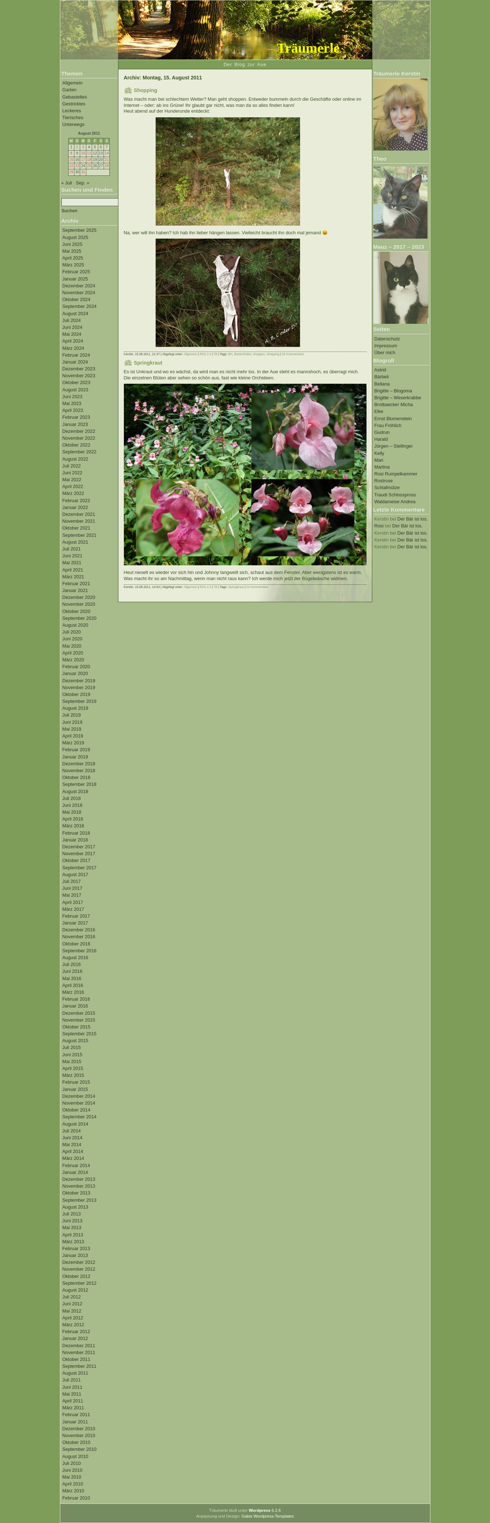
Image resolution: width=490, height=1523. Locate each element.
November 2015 (78, 1020)
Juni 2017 (72, 888)
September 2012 (79, 1283)
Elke (378, 411)
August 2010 (75, 1456)
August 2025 (75, 237)
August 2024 (75, 313)
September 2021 (79, 535)
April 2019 (72, 736)
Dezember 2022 (78, 431)
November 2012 (78, 1269)
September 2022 (79, 451)
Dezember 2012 (78, 1262)
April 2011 (72, 1401)
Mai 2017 (72, 895)
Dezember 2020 (78, 597)
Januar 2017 (75, 923)
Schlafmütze (387, 487)
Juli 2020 (71, 632)
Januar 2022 (75, 507)
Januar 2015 (75, 1089)
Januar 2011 (75, 1421)
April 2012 (72, 1317)
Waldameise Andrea (395, 501)
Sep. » (82, 183)
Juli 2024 (71, 320)
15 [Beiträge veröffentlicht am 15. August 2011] (71, 160)
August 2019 (75, 708)
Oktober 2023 (76, 382)
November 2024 (78, 292)
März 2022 (73, 493)
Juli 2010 (71, 1463)
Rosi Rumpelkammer (395, 474)
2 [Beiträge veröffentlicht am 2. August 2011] (77, 147)
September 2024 (79, 306)
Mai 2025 (72, 251)
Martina (382, 467)
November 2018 (78, 770)
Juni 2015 (72, 1054)
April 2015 (72, 1068)
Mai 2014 (72, 1144)
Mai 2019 (72, 729)
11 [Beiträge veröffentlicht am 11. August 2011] (89, 153)
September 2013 (79, 1200)
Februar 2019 (76, 749)
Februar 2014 (76, 1165)
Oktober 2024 (76, 299)
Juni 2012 (72, 1303)
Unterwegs (73, 124)
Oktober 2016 (76, 944)
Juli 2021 (71, 549)
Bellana (382, 384)
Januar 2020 (75, 673)
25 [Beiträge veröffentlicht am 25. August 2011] (89, 166)
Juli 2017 (71, 881)
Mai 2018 (72, 812)
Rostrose (383, 480)
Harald (381, 439)
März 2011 (73, 1407)
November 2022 (78, 438)
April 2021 (72, 570)
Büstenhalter (242, 354)
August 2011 (75, 1373)
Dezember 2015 (78, 1013)
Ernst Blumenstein (393, 418)
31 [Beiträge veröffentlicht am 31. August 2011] (83, 172)
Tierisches (72, 117)
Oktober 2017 (76, 860)
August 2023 (75, 389)
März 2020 (73, 659)
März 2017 (73, 909)
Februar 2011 (76, 1414)
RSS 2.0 (205, 354)
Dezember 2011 (78, 1345)
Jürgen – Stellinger (393, 446)
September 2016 (79, 950)
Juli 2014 (71, 1130)
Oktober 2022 (76, 445)
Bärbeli (381, 376)
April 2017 (72, 902)
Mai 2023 (72, 403)
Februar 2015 (76, 1082)
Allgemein (72, 83)
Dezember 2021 (78, 514)
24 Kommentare (257, 587)
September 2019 (79, 701)
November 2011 (78, 1352)
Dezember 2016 (78, 929)
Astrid (380, 370)
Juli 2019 (71, 715)
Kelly (379, 453)
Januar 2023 (75, 424)
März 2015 (73, 1075)
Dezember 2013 (78, 1179)
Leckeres (71, 110)
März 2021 (73, 576)
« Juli (66, 183)
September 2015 (79, 1033)
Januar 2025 (75, 279)
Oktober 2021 (76, 528)
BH (230, 354)
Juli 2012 (71, 1297)
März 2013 (73, 1241)
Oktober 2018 (76, 777)
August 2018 (75, 791)
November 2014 (78, 1103)
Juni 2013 (72, 1220)
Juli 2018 (71, 798)
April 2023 (72, 410)
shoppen (259, 354)
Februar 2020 (76, 666)
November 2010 (78, 1435)
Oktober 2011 (76, 1359)
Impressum (385, 345)
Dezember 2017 (78, 846)
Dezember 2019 (78, 680)
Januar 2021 (75, 590)
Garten (69, 89)
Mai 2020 (72, 646)
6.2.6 (265, 1510)
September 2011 (79, 1366)
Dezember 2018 (78, 763)
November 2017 (78, 853)
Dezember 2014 (78, 1096)
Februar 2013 (76, 1248)
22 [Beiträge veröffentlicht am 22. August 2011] (71, 166)
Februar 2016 (76, 999)
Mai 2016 (72, 978)
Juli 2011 (71, 1380)
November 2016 (78, 936)
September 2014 (79, 1116)
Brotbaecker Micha (393, 404)
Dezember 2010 (78, 1428)
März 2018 (73, 825)
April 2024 (72, 341)
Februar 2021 (76, 583)
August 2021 (75, 542)
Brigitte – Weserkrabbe (397, 397)
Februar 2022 (76, 500)
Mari (378, 460)
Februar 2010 (76, 1498)
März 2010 (73, 1490)
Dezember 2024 (78, 285)
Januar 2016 (75, 1006)
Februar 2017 (76, 916)
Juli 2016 (71, 964)
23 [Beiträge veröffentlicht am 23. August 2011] (77, 166)
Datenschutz (387, 338)
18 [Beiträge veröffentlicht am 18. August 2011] (89, 160)
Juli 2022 (71, 466)
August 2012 (75, 1290)
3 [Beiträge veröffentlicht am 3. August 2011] (83, 147)
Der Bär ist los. (413, 519)
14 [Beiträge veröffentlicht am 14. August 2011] (107, 153)
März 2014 (73, 1158)
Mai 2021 (72, 562)
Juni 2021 (72, 555)
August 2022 (75, 459)
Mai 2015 (72, 1061)
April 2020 (72, 653)
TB (215, 354)
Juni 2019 (72, 722)
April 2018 (72, 819)
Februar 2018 (76, 833)
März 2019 (73, 742)
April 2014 (72, 1151)
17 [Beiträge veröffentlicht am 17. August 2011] (83, 160)
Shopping (145, 90)
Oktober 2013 (76, 1193)
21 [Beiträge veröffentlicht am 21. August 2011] (107, 160)
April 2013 (72, 1234)
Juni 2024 (72, 327)
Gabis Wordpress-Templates (268, 1516)
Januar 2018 (75, 840)
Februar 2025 (76, 271)
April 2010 (72, 1484)
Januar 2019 (75, 757)
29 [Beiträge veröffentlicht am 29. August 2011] (71, 172)
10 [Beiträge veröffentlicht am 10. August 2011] (83, 153)
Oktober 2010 (76, 1442)
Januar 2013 (75, 1255)
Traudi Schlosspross (395, 494)
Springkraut (148, 363)
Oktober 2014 (76, 1110)
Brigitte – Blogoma (393, 390)
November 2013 (78, 1186)
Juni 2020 (72, 638)
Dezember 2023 (78, 368)
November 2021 (78, 521)
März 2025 (73, 264)
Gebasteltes (74, 97)
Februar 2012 (76, 1331)
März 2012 (73, 1324)
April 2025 (72, 258)
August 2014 (75, 1124)
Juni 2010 (72, 1470)
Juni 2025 (72, 244)
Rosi (379, 525)
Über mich (384, 352)
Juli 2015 (71, 1047)
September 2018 (79, 784)
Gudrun (382, 432)
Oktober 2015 (76, 1027)
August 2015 (75, 1040)
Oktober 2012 (76, 1276)
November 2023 (78, 375)
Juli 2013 (71, 1214)
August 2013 (75, 1207)
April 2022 (72, 486)
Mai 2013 (72, 1227)
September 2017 (79, 867)
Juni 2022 (72, 472)
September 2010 (79, 1449)
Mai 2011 (72, 1394)
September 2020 (79, 618)
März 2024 (73, 348)
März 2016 (73, 992)
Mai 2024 (72, 334)
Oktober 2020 (76, 611)
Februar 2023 (76, 417)
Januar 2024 (75, 362)
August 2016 (75, 957)
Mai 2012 (72, 1311)
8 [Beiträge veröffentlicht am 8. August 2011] (71, 153)
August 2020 (75, 625)
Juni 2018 (72, 805)
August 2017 (75, 874)
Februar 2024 (76, 355)
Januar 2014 (75, 1172)
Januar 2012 (75, 1338)
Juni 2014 (72, 1137)
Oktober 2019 (76, 694)
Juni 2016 (72, 971)
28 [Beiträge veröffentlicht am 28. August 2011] (107, 166)
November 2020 (78, 604)
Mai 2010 (72, 1477)
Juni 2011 (72, 1387)
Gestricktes (74, 103)
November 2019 (78, 687)
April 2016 (72, 985)
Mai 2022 (72, 479)
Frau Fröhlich (388, 425)
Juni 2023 (72, 396)
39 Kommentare (293, 354)
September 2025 (79, 230)
